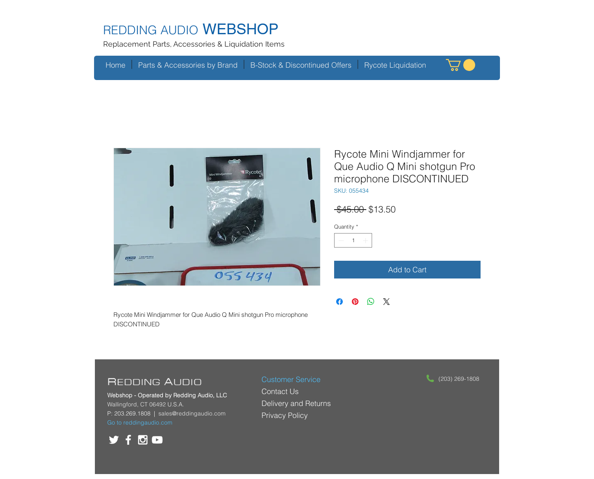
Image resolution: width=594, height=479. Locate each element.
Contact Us (280, 391)
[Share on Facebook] (339, 302)
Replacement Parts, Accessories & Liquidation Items (194, 44)
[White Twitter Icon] (113, 439)
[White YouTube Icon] (157, 439)
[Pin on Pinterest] (355, 302)
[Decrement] (340, 241)
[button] (460, 65)
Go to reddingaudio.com (139, 422)
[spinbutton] (353, 241)
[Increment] (366, 241)
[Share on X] (386, 302)
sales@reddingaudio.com (192, 413)
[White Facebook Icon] (128, 439)
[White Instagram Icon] (142, 439)
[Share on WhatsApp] (371, 302)
